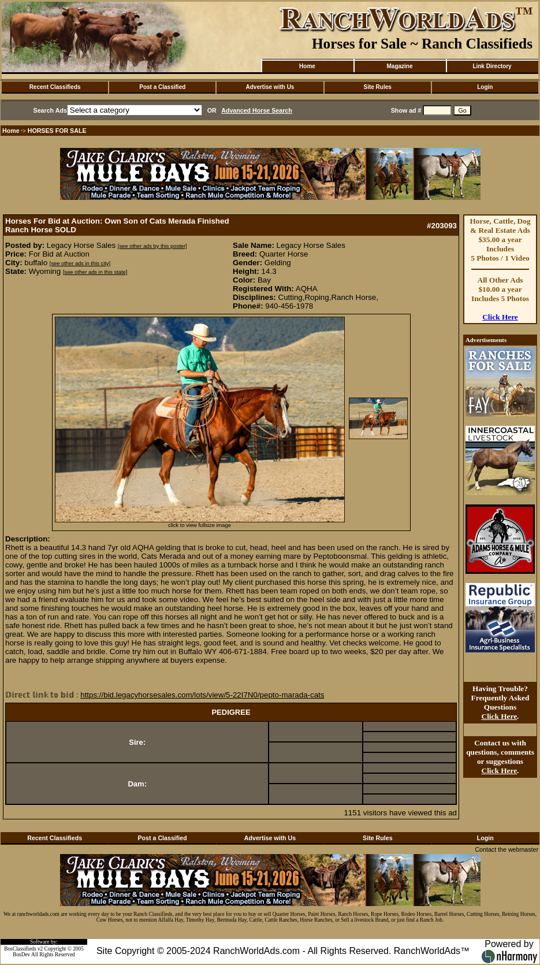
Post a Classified (162, 87)
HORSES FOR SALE (57, 130)
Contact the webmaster (506, 849)
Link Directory (491, 66)
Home (307, 66)
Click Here (500, 317)
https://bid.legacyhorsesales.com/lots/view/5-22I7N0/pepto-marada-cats (202, 695)
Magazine (399, 66)
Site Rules (377, 87)
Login (485, 87)
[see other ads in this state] (95, 272)
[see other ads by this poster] (152, 246)
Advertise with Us (270, 87)
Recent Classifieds (55, 87)
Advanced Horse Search (256, 110)
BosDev (21, 954)
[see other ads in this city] (80, 263)
